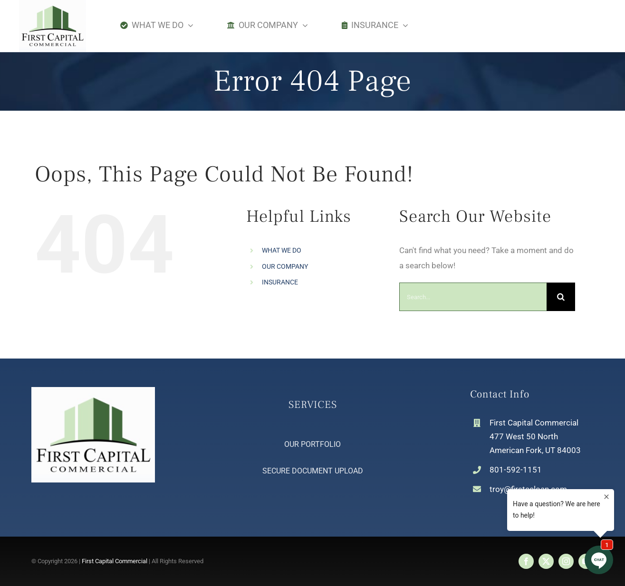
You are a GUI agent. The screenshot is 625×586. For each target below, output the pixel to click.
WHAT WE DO (281, 250)
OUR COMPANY (285, 266)
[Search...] (473, 297)
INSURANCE (280, 282)
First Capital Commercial (114, 561)
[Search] (561, 297)
